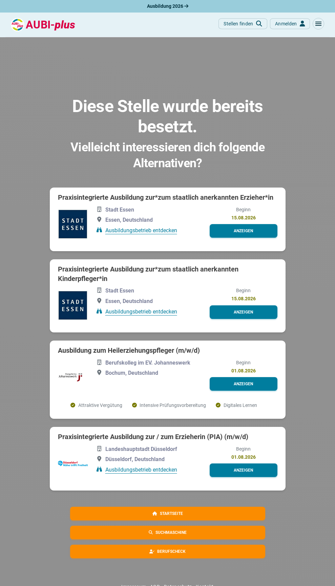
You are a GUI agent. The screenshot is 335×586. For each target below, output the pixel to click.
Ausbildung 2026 (167, 6)
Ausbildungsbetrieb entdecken (141, 230)
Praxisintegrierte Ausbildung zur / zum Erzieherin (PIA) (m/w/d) (153, 437)
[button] (318, 23)
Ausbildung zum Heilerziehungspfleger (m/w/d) (129, 350)
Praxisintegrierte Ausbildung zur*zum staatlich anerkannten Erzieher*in (165, 197)
